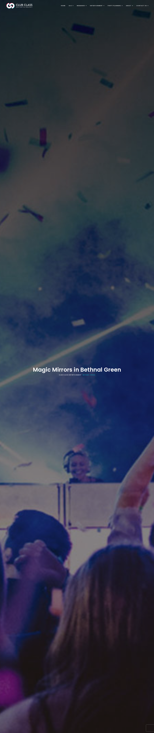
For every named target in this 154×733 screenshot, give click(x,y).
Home (63, 6)
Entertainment (97, 6)
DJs (71, 6)
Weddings (82, 6)
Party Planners (115, 6)
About (129, 6)
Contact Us (142, 6)
